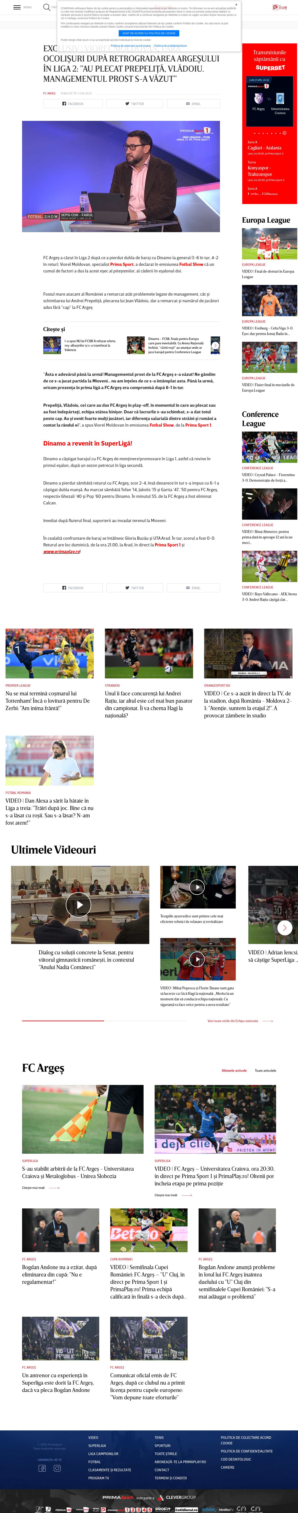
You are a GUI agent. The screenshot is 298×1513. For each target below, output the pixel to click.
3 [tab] (263, 133)
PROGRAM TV (98, 1478)
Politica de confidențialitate (247, 1451)
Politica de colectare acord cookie (131, 45)
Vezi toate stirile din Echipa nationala (240, 1021)
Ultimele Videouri (53, 849)
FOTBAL (94, 1461)
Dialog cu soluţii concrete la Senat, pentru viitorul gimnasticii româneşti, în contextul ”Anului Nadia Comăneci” (86, 959)
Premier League (18, 685)
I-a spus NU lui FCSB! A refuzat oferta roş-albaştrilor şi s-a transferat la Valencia (90, 345)
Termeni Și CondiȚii (171, 1478)
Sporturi (162, 1445)
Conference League (257, 468)
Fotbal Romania (18, 793)
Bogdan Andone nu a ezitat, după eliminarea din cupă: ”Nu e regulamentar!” (59, 1274)
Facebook (42, 1468)
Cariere (227, 1467)
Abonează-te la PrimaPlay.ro (180, 1461)
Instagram (57, 1468)
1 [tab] (255, 133)
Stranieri (112, 685)
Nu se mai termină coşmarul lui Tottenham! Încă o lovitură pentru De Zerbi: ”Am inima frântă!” (48, 700)
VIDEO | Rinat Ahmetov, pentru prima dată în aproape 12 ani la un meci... (267, 537)
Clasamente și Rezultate (109, 1470)
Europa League (254, 264)
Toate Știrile (166, 1453)
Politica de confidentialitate (170, 45)
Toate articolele (265, 1070)
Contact (162, 1470)
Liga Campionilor (103, 1453)
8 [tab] (284, 133)
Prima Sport (117, 1498)
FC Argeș (49, 93)
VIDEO (93, 1437)
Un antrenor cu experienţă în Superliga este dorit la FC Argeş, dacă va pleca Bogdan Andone (58, 1382)
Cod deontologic (236, 1459)
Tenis (159, 1437)
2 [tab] (259, 133)
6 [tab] (276, 133)
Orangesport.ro (217, 685)
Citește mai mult (40, 1188)
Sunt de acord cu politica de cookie (149, 33)
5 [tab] (272, 133)
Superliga (30, 1161)
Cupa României (121, 1259)
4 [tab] (267, 133)
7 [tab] (280, 133)
